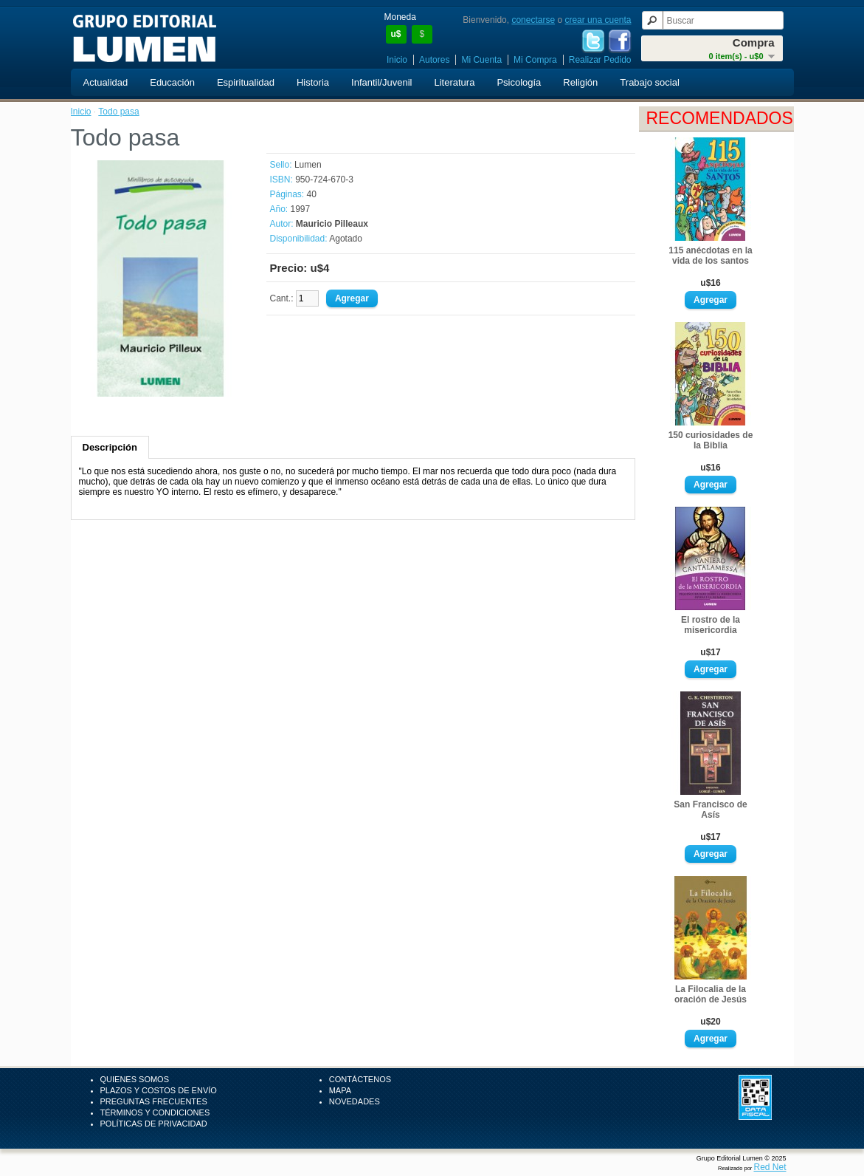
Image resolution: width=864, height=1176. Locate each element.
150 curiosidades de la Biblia (710, 440)
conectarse (533, 20)
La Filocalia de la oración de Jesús (710, 994)
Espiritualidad (245, 82)
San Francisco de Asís (710, 809)
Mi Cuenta (481, 60)
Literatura (454, 82)
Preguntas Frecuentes (153, 1101)
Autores (434, 60)
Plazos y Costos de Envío (158, 1090)
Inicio (397, 60)
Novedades (354, 1101)
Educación (172, 82)
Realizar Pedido (600, 60)
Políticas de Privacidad (153, 1123)
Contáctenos (360, 1079)
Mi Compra (535, 60)
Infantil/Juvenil (381, 82)
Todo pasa (118, 111)
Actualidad (105, 82)
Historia (313, 82)
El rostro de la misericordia (710, 625)
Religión (580, 82)
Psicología (519, 82)
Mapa (340, 1090)
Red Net (769, 1167)
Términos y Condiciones (155, 1112)
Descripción (110, 447)
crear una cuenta (597, 20)
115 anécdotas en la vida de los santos (710, 255)
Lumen (308, 165)
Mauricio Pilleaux (332, 224)
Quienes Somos (135, 1079)
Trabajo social (649, 82)
